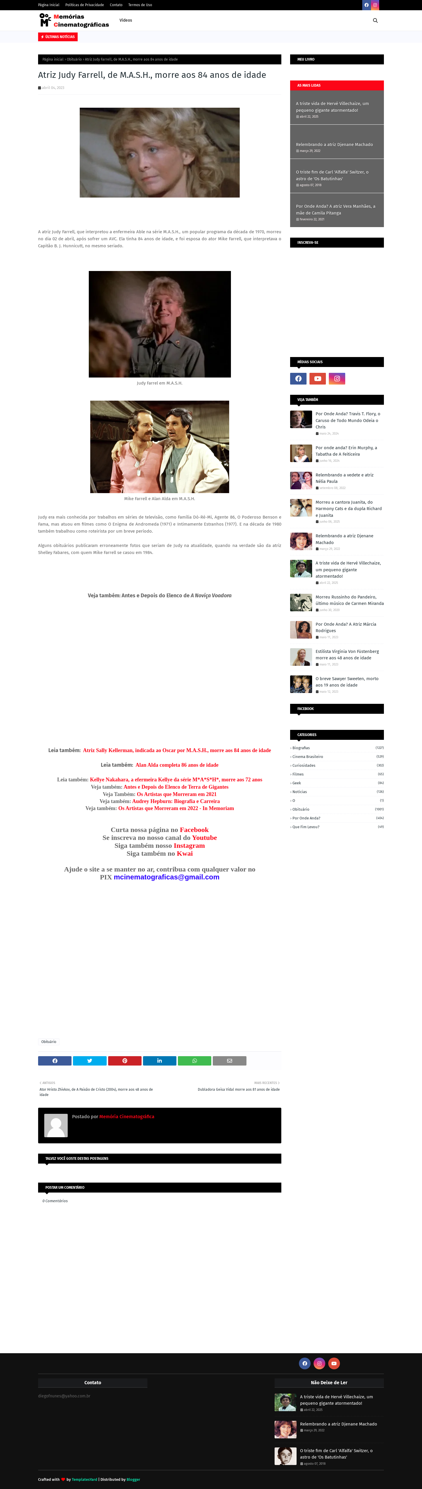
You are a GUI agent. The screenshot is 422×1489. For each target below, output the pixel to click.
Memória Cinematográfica (126, 1116)
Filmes (338, 774)
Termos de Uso (140, 5)
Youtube (204, 837)
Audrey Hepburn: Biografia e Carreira (176, 801)
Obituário (74, 59)
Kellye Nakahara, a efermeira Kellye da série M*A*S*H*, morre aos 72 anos (176, 780)
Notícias (338, 792)
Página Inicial (48, 5)
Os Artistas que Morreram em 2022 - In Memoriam (176, 808)
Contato (116, 5)
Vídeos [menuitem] (126, 20)
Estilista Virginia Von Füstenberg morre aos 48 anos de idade (347, 655)
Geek (338, 783)
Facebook (194, 829)
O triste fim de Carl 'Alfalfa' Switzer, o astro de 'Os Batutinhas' (332, 175)
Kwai (185, 853)
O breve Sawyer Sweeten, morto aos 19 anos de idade (347, 682)
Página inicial (53, 59)
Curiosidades (338, 765)
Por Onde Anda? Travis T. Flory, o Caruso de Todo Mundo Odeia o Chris (348, 420)
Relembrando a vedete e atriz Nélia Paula (345, 478)
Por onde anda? (338, 818)
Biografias (338, 748)
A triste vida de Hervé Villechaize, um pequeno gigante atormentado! (332, 107)
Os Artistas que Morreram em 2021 (177, 794)
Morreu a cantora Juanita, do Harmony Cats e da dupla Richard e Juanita (349, 509)
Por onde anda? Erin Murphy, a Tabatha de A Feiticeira (346, 451)
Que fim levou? (338, 827)
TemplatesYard (84, 1479)
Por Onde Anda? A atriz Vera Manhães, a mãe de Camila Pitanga (335, 210)
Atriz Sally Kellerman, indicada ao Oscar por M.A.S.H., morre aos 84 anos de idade (177, 750)
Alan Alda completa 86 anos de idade (176, 765)
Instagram (189, 845)
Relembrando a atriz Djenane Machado (334, 144)
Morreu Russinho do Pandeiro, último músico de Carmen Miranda (350, 600)
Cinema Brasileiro (338, 756)
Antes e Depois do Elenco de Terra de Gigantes (176, 787)
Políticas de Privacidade (84, 5)
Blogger (133, 1479)
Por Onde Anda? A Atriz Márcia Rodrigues (346, 628)
